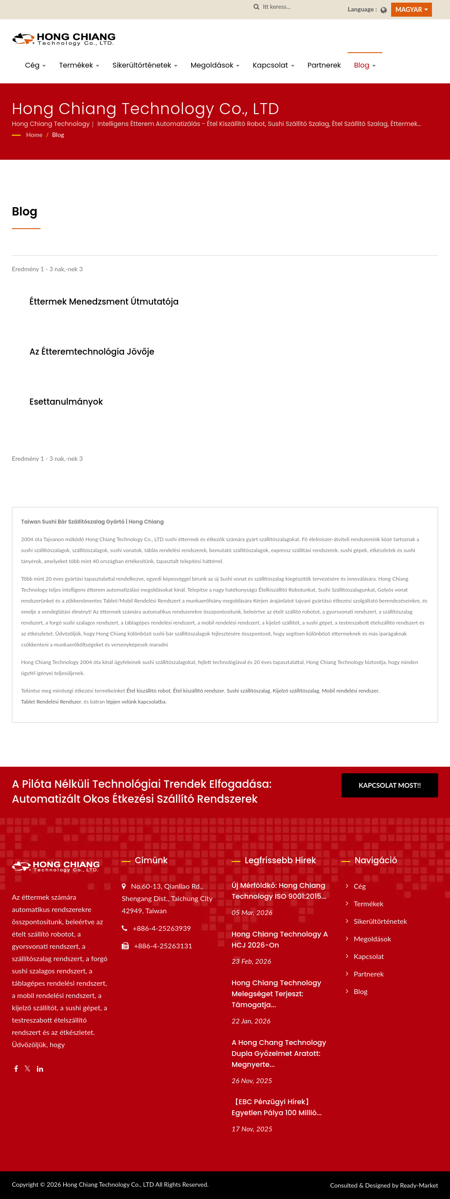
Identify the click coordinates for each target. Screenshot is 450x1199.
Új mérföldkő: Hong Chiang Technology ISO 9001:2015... (279, 890)
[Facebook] (16, 1069)
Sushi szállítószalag (248, 690)
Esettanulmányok (66, 402)
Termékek (79, 65)
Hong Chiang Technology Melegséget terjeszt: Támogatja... (276, 994)
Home (34, 134)
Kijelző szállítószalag (295, 690)
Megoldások (215, 65)
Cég (35, 65)
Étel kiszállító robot (149, 690)
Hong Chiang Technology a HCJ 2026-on (280, 939)
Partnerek (324, 65)
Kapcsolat (273, 65)
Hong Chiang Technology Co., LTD (108, 1184)
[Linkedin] (40, 1069)
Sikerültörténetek (145, 65)
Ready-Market (419, 1185)
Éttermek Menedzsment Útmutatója (104, 302)
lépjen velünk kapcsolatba (136, 701)
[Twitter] (27, 1069)
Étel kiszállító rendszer (199, 690)
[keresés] (256, 7)
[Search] (302, 7)
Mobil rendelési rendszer (350, 690)
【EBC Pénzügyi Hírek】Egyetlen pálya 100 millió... (277, 1107)
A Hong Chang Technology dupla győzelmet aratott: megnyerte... (279, 1053)
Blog (365, 65)
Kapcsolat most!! (390, 785)
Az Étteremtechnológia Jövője (91, 352)
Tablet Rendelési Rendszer (51, 701)
